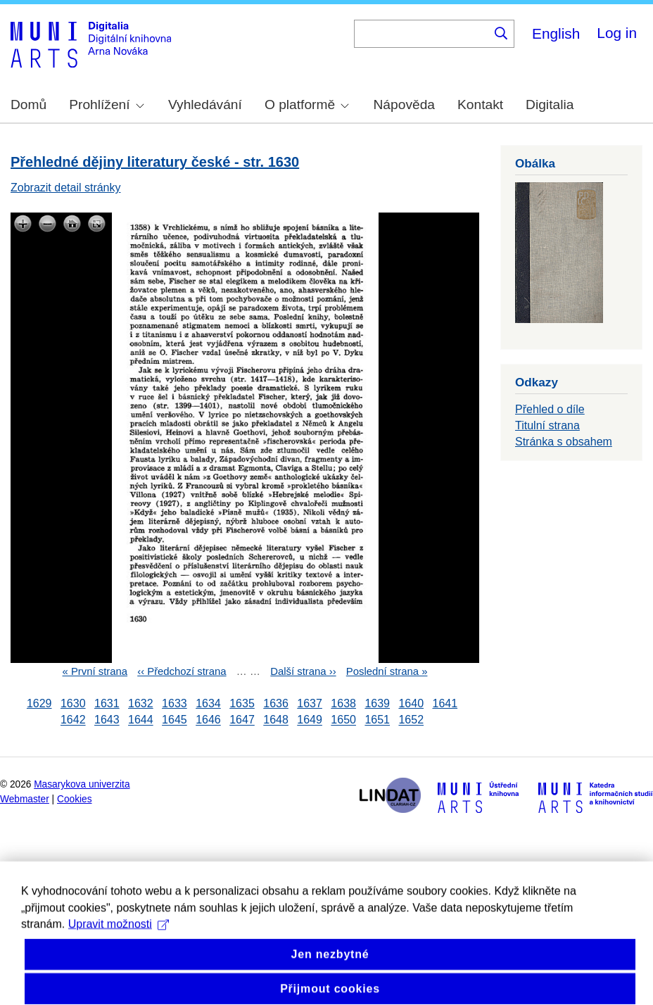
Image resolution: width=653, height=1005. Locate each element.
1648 (276, 720)
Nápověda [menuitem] (404, 104)
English (556, 33)
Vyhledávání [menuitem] (205, 104)
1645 (174, 720)
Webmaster (24, 799)
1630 (73, 703)
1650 (343, 720)
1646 (208, 720)
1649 (309, 720)
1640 (411, 703)
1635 (242, 703)
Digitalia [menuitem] (549, 104)
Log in (617, 33)
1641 (444, 703)
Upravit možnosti (118, 957)
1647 (242, 720)
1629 (39, 703)
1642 (73, 720)
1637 (309, 703)
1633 (174, 703)
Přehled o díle (550, 409)
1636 (276, 703)
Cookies (74, 799)
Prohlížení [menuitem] (106, 104)
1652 (411, 720)
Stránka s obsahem (563, 442)
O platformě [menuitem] (307, 104)
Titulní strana (547, 425)
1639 (377, 703)
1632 (140, 703)
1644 (140, 720)
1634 (208, 703)
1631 (107, 703)
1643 (107, 720)
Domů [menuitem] (28, 104)
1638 (343, 703)
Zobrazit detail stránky (66, 188)
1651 (377, 720)
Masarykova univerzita (81, 784)
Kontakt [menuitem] (480, 104)
